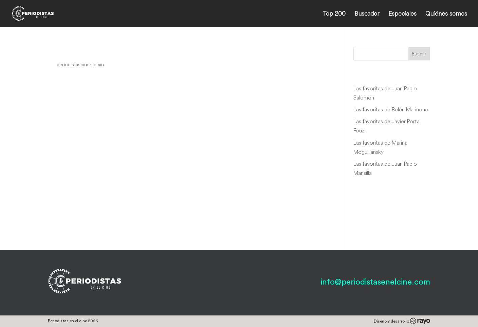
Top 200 (334, 14)
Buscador (367, 14)
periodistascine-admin (80, 64)
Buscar (419, 54)
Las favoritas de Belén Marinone (390, 109)
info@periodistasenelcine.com (375, 282)
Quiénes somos (446, 14)
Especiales (402, 14)
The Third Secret (84, 51)
